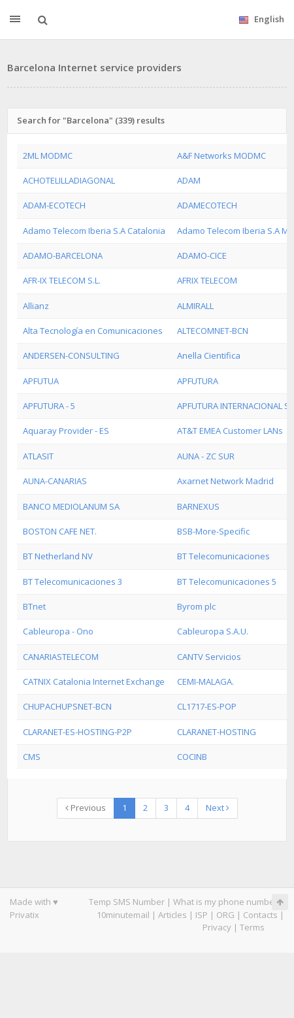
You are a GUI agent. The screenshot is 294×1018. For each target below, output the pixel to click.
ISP (201, 915)
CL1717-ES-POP (207, 706)
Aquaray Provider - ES (66, 430)
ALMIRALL (195, 306)
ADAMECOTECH (207, 205)
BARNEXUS (198, 506)
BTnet (34, 606)
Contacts (260, 915)
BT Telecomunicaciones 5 (226, 581)
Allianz (36, 306)
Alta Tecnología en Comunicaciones (93, 331)
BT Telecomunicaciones (223, 556)
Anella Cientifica (208, 355)
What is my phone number (225, 902)
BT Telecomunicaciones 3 (72, 581)
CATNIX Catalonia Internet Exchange (94, 681)
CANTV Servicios (209, 657)
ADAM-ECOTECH (54, 205)
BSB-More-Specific (213, 531)
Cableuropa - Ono (58, 631)
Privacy (217, 927)
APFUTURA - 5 (49, 406)
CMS (32, 757)
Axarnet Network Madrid (225, 481)
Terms (252, 927)
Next (217, 807)
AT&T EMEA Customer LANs (230, 430)
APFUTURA (197, 381)
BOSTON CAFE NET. (60, 531)
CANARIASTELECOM (61, 657)
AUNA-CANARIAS (55, 481)
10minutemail (123, 915)
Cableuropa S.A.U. (212, 631)
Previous (85, 807)
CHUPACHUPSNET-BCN (67, 706)
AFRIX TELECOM (207, 280)
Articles (172, 915)
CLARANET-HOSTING (216, 732)
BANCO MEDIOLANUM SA (71, 506)
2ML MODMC (48, 155)
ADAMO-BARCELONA (63, 255)
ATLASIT (38, 456)
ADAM (189, 180)
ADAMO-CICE (202, 255)
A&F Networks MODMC (221, 155)
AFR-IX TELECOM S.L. (62, 280)
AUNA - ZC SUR (206, 456)
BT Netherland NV (58, 556)
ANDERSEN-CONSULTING (71, 355)
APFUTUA (41, 381)
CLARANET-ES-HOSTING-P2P (77, 732)
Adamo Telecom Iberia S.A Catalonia (94, 231)
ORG (225, 915)
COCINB (192, 757)
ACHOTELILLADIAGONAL (69, 180)
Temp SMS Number (127, 902)
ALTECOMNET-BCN (212, 331)
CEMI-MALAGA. (205, 681)
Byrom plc (196, 606)
